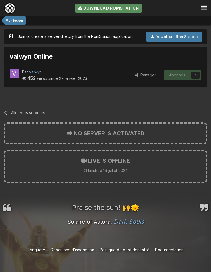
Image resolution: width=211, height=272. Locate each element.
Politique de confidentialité (124, 249)
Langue (36, 249)
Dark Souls (129, 221)
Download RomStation (108, 8)
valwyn (35, 72)
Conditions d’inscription (72, 249)
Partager (145, 75)
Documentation (169, 249)
